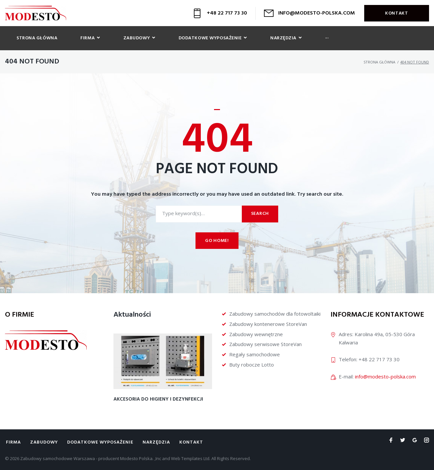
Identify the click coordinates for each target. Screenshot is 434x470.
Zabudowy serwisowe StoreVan (265, 344)
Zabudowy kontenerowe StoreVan (268, 324)
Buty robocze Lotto (251, 364)
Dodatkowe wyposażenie (100, 442)
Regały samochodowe (254, 354)
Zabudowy (44, 442)
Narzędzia (156, 442)
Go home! (217, 241)
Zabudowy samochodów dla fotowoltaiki (275, 313)
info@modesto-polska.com (385, 376)
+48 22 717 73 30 (227, 13)
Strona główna (379, 61)
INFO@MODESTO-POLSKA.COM (316, 13)
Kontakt (396, 13)
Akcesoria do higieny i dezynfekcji (158, 399)
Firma (13, 442)
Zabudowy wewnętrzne (256, 334)
